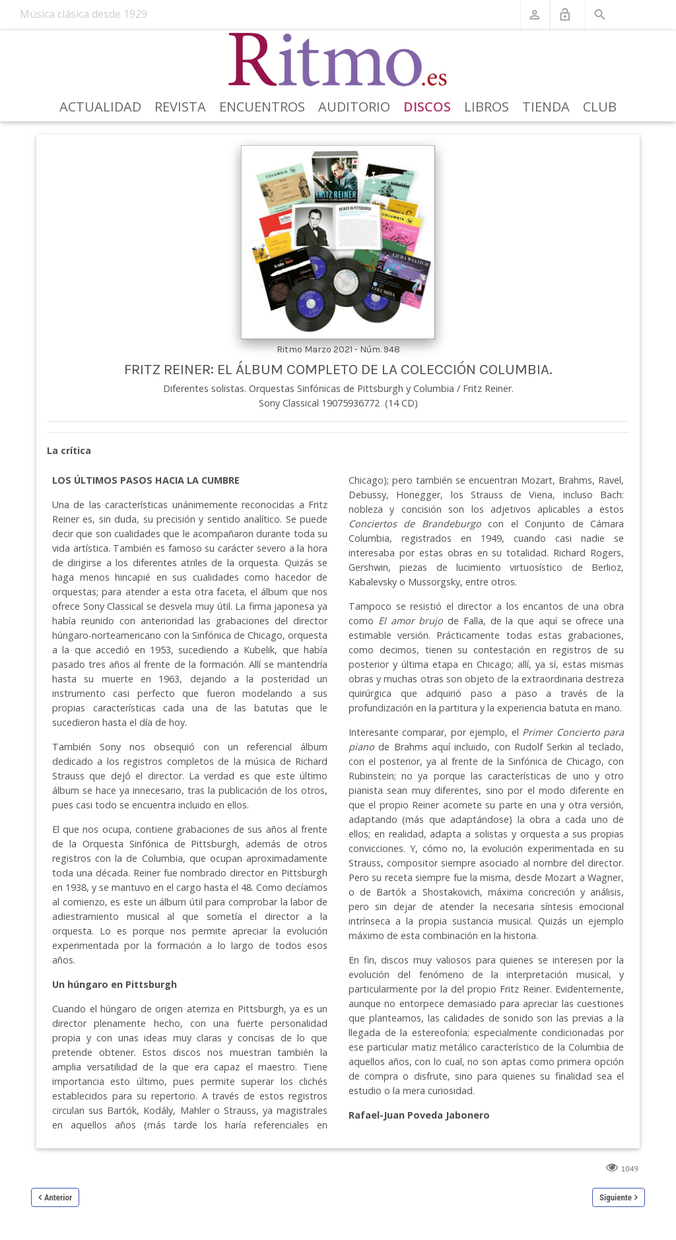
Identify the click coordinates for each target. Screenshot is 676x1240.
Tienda (546, 106)
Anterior (58, 1197)
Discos (427, 106)
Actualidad (100, 106)
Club (600, 106)
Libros (486, 106)
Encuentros (262, 106)
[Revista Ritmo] (338, 60)
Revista (180, 106)
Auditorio (354, 106)
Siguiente (615, 1197)
